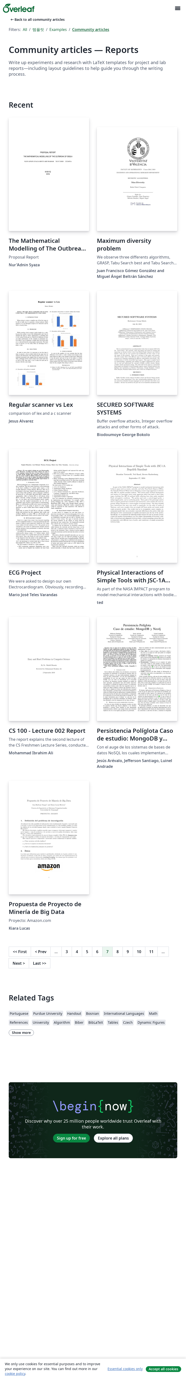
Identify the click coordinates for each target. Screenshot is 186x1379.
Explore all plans (113, 1138)
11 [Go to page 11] (151, 951)
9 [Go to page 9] (128, 951)
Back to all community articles (37, 19)
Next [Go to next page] (19, 963)
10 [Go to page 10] (139, 951)
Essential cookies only (125, 1368)
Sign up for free (71, 1138)
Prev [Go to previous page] (40, 951)
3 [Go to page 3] (67, 951)
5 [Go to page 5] (87, 951)
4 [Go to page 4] (77, 951)
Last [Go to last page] (39, 963)
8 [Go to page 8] (117, 951)
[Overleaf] (18, 8)
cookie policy (15, 1373)
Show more (21, 1032)
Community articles (90, 29)
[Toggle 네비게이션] (177, 8)
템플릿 (38, 29)
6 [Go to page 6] (97, 951)
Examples (58, 29)
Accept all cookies (163, 1369)
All (25, 29)
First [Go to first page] (20, 951)
